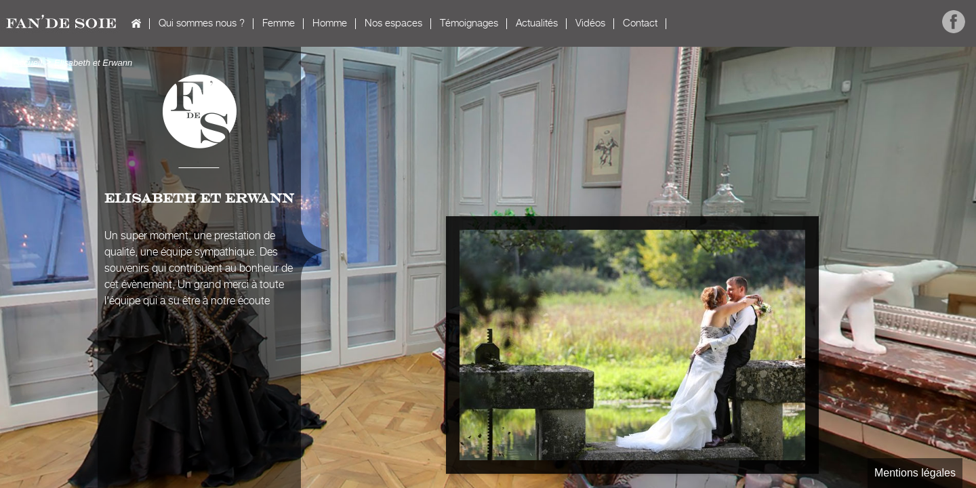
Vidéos (590, 23)
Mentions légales (915, 473)
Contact (640, 23)
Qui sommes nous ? (202, 23)
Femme (278, 23)
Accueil (136, 23)
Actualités (537, 23)
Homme (329, 23)
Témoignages (469, 23)
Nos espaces (393, 23)
